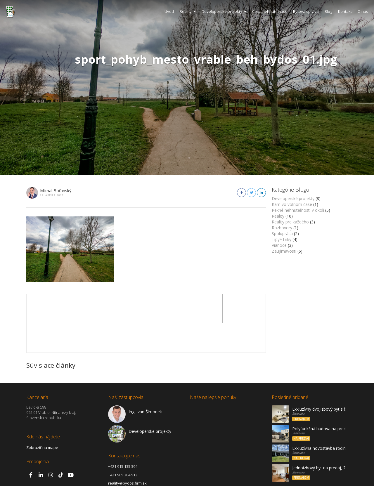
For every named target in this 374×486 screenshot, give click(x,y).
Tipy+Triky (281, 239)
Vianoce (279, 245)
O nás (363, 11)
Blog (328, 11)
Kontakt (345, 11)
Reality (188, 11)
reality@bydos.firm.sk (127, 454)
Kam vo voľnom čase (292, 204)
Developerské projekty (293, 198)
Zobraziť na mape (42, 418)
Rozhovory (282, 227)
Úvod (169, 11)
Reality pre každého (290, 222)
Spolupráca (282, 233)
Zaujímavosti (284, 251)
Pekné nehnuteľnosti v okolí (298, 210)
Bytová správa (306, 11)
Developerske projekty (224, 11)
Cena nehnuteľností (269, 11)
